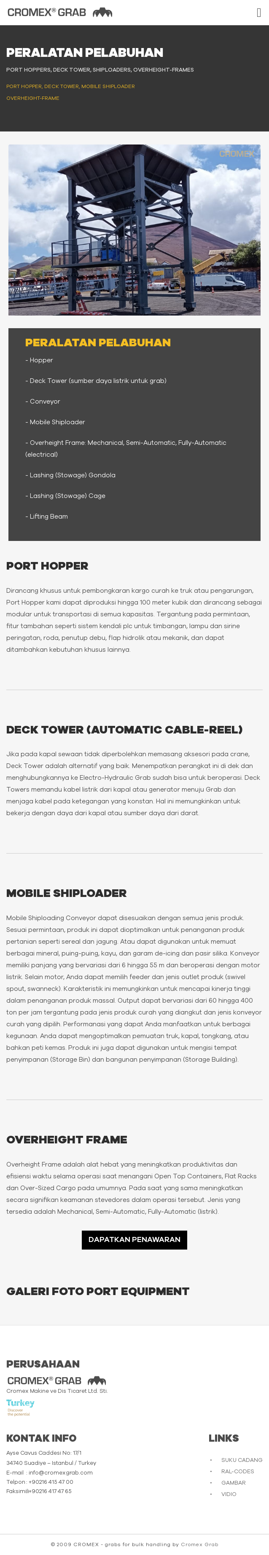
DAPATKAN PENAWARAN (134, 1240)
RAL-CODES (237, 1472)
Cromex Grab (199, 1544)
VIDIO (229, 1494)
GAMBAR (233, 1483)
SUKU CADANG (242, 1460)
